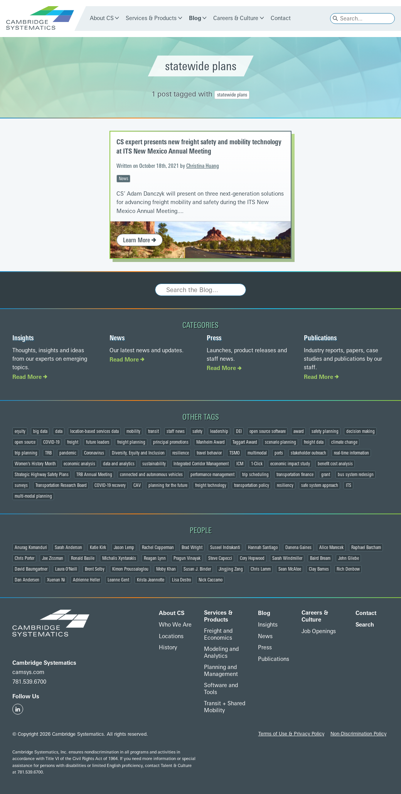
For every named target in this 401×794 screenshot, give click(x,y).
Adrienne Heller (86, 580)
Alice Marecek (331, 547)
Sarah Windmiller (287, 558)
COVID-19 (51, 442)
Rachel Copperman (158, 547)
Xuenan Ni (56, 580)
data (58, 431)
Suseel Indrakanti (225, 547)
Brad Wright (192, 547)
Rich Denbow (348, 569)
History (168, 647)
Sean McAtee (289, 569)
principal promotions (171, 442)
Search (365, 625)
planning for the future (167, 485)
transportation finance (294, 474)
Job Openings (319, 631)
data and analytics (119, 463)
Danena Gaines (298, 547)
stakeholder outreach (308, 453)
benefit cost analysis (335, 463)
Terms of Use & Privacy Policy (291, 734)
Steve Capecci (220, 558)
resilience (180, 453)
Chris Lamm (261, 569)
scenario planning (280, 442)
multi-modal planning (33, 496)
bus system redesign (356, 474)
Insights (23, 338)
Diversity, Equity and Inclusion (138, 453)
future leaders (98, 442)
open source (25, 442)
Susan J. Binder (197, 569)
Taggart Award (245, 442)
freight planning (131, 442)
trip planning (26, 453)
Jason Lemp (124, 547)
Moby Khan (166, 569)
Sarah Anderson (68, 547)
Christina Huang (202, 166)
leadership (219, 431)
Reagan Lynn (155, 558)
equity (20, 431)
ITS (348, 485)
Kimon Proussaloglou (130, 569)
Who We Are (175, 625)
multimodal (257, 453)
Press (214, 338)
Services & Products (151, 18)
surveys (21, 485)
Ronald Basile (82, 558)
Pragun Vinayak (187, 558)
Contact (281, 18)
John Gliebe (348, 558)
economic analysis (79, 463)
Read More (29, 377)
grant (325, 474)
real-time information (351, 453)
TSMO (234, 453)
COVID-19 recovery (110, 485)
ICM (239, 463)
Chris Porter (24, 558)
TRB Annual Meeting (94, 474)
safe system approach (319, 485)
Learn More (139, 240)
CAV (137, 485)
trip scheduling (255, 474)
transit (153, 431)
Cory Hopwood (252, 558)
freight (72, 442)
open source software (267, 431)
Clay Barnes (319, 569)
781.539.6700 (29, 682)
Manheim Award (210, 442)
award (298, 431)
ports (279, 453)
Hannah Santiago (263, 547)
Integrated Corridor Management (201, 463)
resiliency (285, 485)
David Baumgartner (31, 569)
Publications (320, 338)
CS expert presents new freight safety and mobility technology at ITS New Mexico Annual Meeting (198, 146)
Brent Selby (94, 569)
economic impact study (290, 463)
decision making (360, 431)
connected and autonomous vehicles (151, 474)
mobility (133, 431)
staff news (176, 431)
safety (197, 431)
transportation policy (251, 485)
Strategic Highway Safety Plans (42, 474)
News (123, 178)
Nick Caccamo (210, 580)
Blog (195, 18)
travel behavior (209, 453)
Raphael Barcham (366, 547)
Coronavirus (94, 453)
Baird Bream (320, 558)
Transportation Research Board (61, 485)
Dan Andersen (27, 580)
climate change (344, 442)
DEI (239, 431)
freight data (313, 442)
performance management (212, 474)
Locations (171, 636)
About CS (102, 18)
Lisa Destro (181, 580)
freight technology (210, 485)
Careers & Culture (235, 18)
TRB (48, 453)
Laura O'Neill (66, 569)
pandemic (67, 453)
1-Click (257, 463)
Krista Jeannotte (150, 580)
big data (40, 431)
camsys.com (28, 672)
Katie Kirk (98, 547)
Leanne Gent (118, 580)
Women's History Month (35, 463)
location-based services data (94, 431)
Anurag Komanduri (31, 547)
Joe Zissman (52, 558)
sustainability (154, 463)
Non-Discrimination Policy (358, 734)
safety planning (325, 431)
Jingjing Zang (231, 569)
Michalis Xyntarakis (119, 558)
